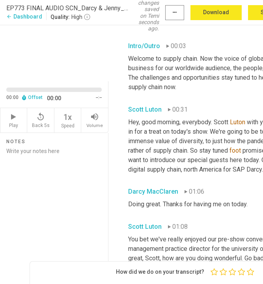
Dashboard (24, 16)
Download (216, 12)
